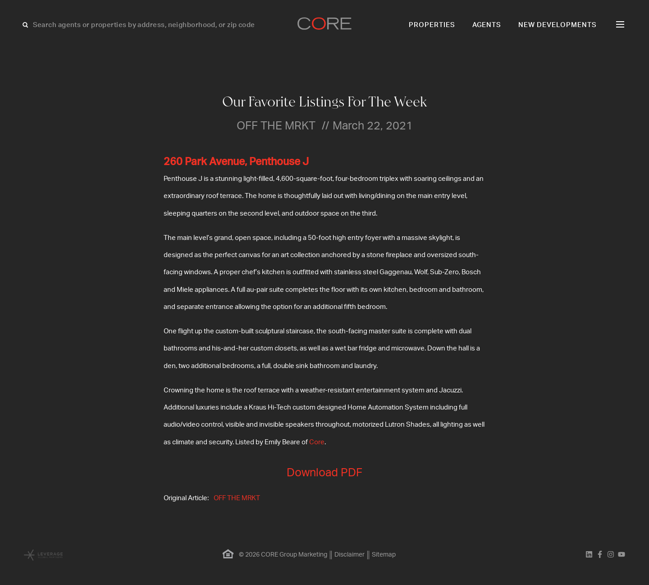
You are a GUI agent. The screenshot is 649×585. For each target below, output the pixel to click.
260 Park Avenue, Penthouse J (236, 162)
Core (316, 442)
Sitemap (384, 555)
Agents (487, 25)
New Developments (557, 25)
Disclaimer (349, 555)
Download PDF (324, 473)
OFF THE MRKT (237, 498)
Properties (432, 25)
